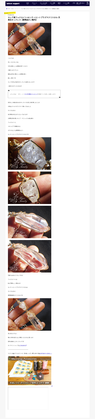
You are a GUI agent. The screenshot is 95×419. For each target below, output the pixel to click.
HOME (27, 4)
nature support (13, 3)
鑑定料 (59, 4)
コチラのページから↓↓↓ (46, 353)
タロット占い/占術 (43, 4)
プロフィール (34, 4)
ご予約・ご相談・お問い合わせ (78, 4)
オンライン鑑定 (66, 4)
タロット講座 (52, 4)
